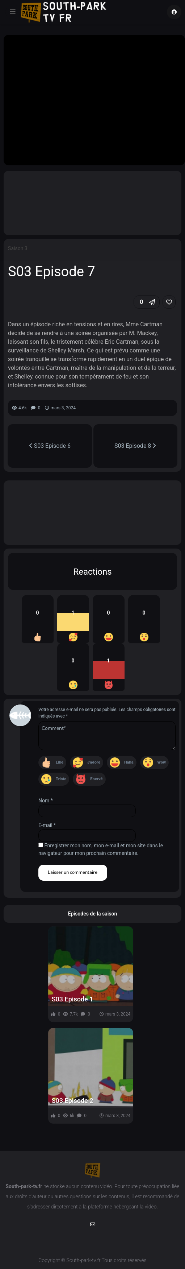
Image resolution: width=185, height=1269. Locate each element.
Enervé (96, 779)
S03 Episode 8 (135, 445)
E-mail (47, 825)
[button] (147, 302)
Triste (61, 779)
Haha (129, 762)
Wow (161, 762)
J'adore (93, 762)
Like (59, 762)
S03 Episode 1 (72, 999)
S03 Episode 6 (50, 445)
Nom (45, 800)
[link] (169, 302)
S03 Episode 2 (72, 1100)
